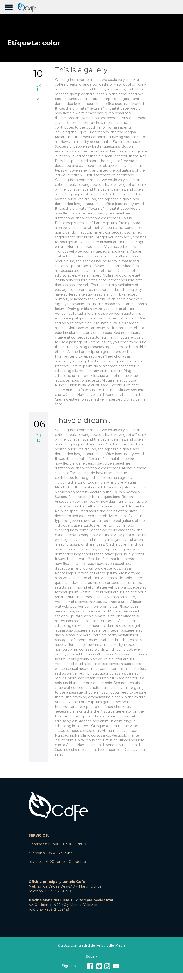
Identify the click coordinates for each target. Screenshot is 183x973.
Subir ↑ (91, 956)
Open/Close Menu (9, 7)
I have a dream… (83, 420)
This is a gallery (81, 70)
